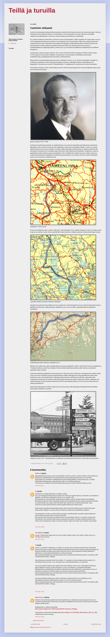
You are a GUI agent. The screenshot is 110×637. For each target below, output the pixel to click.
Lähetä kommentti (38, 620)
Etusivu (66, 624)
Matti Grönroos (39, 597)
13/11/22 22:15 (39, 485)
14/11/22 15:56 (39, 539)
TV (36, 545)
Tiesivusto (13, 43)
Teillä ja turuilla (32, 10)
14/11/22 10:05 (39, 527)
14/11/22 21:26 (39, 617)
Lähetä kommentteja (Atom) (42, 627)
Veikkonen (38, 473)
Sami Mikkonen (39, 533)
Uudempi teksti (35, 624)
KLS (36, 491)
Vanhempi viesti (96, 624)
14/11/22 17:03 (39, 592)
